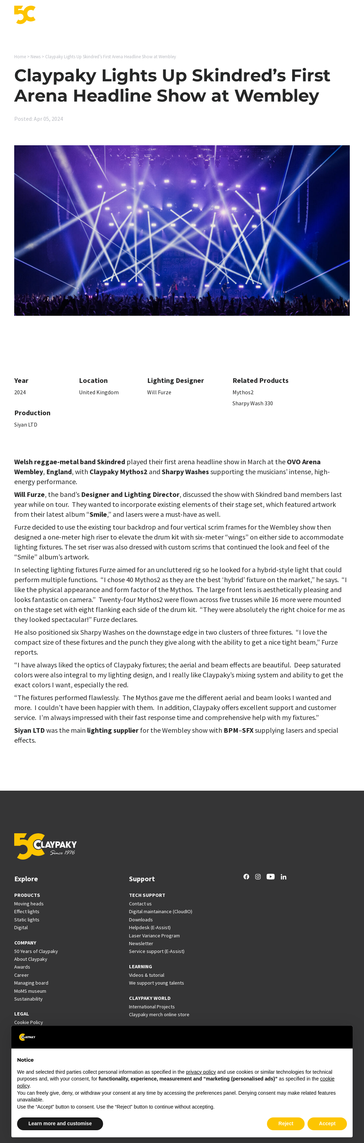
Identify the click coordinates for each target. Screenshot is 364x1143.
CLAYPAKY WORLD (150, 998)
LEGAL (21, 1014)
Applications (104, 15)
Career (285, 15)
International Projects (208, 15)
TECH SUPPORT (147, 895)
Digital (21, 927)
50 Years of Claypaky (36, 951)
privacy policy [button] (201, 1072)
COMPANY (25, 942)
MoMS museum (30, 991)
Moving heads (29, 903)
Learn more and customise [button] (60, 1123)
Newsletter (141, 943)
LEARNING (140, 966)
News (261, 15)
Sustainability (28, 999)
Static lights (26, 919)
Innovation (141, 15)
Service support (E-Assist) (156, 951)
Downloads (141, 919)
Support (173, 15)
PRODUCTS (27, 895)
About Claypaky (30, 959)
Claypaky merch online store (159, 1014)
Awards (22, 967)
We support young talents (156, 983)
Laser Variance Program (154, 935)
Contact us (140, 903)
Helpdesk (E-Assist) (150, 927)
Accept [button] (327, 1123)
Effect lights (26, 911)
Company (312, 15)
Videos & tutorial (146, 975)
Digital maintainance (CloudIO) (160, 911)
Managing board (31, 983)
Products (69, 15)
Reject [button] (285, 1123)
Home (20, 57)
